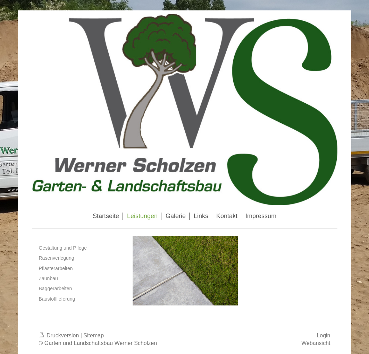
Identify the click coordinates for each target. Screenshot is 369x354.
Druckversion (60, 335)
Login (323, 335)
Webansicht (315, 343)
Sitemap (93, 335)
